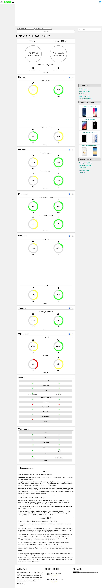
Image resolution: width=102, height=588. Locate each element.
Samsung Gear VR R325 (85, 163)
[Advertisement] (58, 14)
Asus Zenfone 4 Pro (84, 91)
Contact (3, 14)
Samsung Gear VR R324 (85, 165)
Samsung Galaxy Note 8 (85, 98)
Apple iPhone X (83, 89)
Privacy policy (21, 583)
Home (2, 5)
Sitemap (3, 16)
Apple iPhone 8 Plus (84, 96)
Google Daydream (84, 170)
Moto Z (32, 41)
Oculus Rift (82, 172)
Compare (45, 31)
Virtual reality (5, 11)
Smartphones (5, 8)
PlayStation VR (83, 167)
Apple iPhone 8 (83, 94)
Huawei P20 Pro (59, 41)
